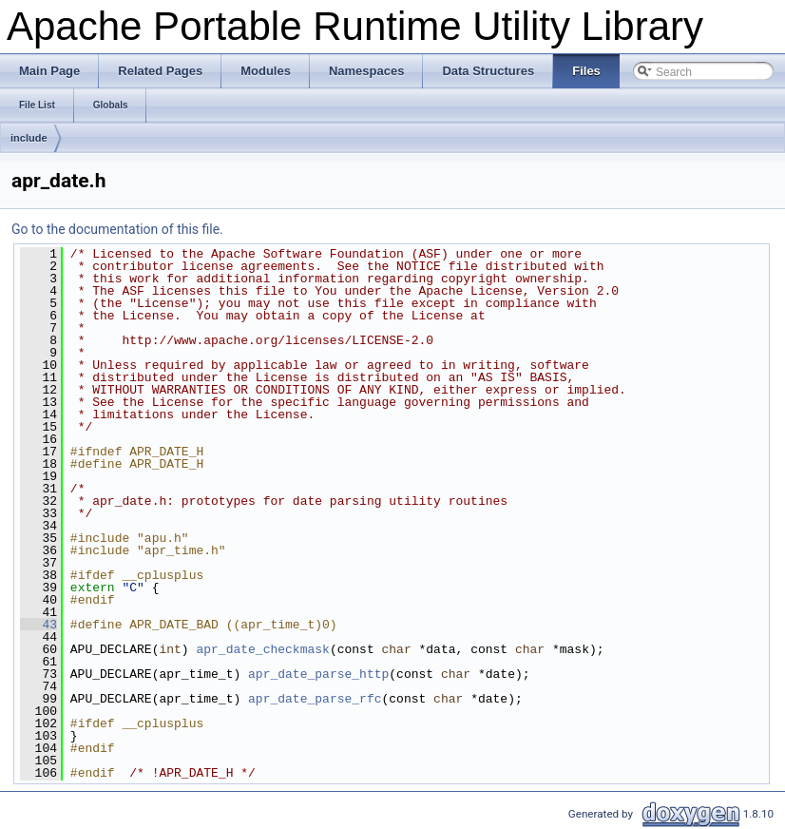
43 (38, 624)
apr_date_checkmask (262, 649)
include (29, 138)
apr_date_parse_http (318, 674)
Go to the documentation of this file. (117, 229)
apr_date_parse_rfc (314, 698)
